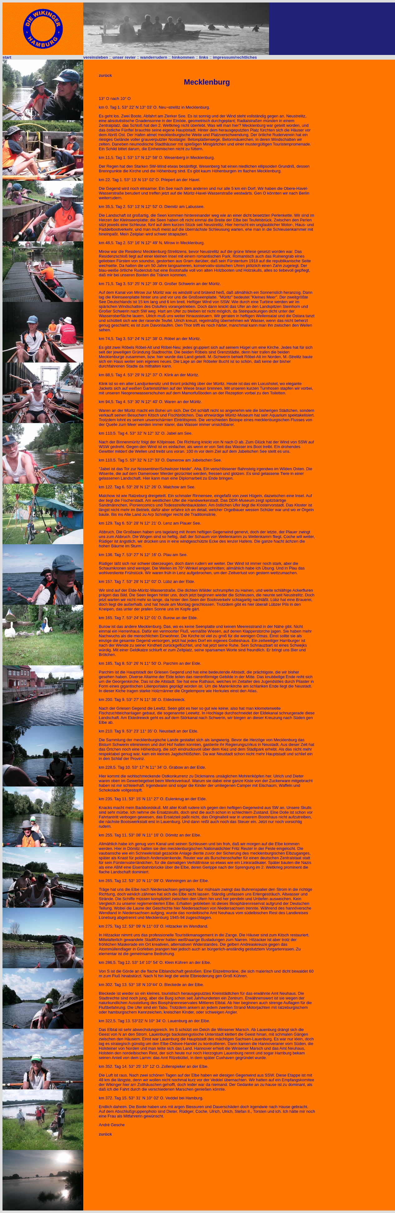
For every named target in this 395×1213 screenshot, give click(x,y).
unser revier (124, 57)
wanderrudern (153, 57)
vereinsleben (95, 57)
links (203, 57)
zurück (105, 75)
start (6, 57)
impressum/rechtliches (235, 57)
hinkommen (183, 57)
